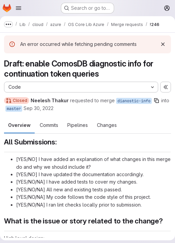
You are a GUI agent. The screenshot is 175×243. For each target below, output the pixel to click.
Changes (107, 125)
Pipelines (77, 125)
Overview (19, 125)
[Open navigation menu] (18, 8)
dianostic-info (133, 101)
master (14, 108)
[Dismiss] (163, 44)
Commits (49, 125)
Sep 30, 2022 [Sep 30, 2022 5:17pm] (39, 108)
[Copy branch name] (156, 101)
